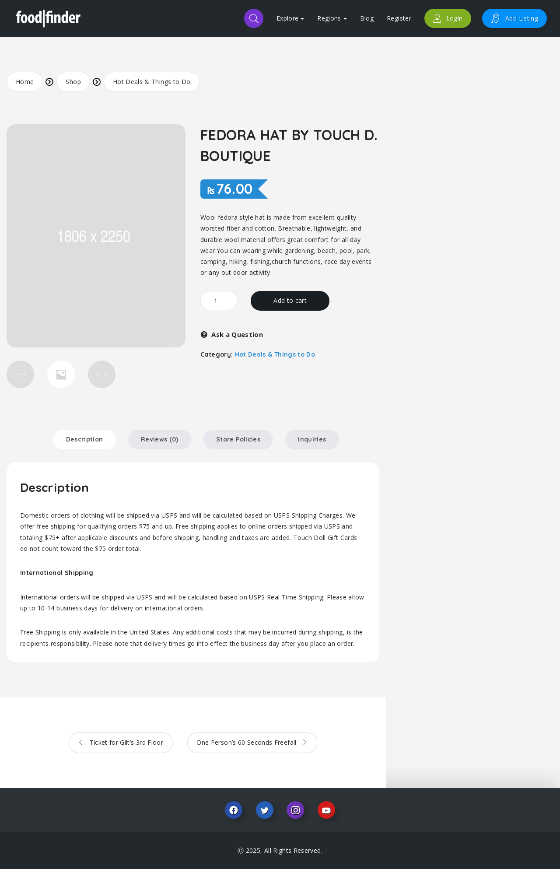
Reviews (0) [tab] (159, 439)
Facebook (233, 810)
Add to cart (290, 300)
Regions (331, 18)
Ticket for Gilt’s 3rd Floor (125, 742)
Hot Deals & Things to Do (151, 81)
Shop (73, 81)
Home (25, 81)
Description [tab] (84, 439)
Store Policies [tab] (238, 439)
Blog (367, 18)
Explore (290, 18)
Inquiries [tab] (312, 439)
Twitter (264, 810)
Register (399, 18)
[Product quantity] (219, 300)
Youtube (326, 810)
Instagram (295, 810)
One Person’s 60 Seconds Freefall (247, 742)
